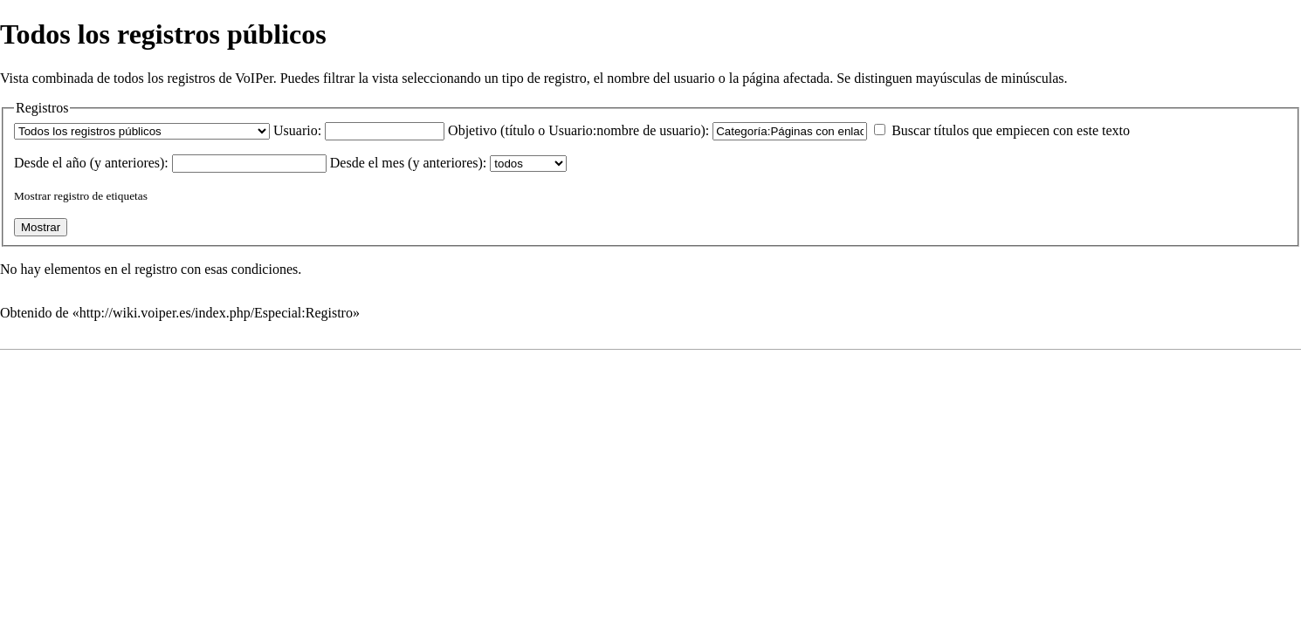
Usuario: (297, 130)
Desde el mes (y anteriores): (408, 162)
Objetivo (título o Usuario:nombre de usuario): (578, 130)
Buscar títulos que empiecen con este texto (1010, 130)
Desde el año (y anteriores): (91, 162)
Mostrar (32, 195)
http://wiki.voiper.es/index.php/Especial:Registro (216, 312)
